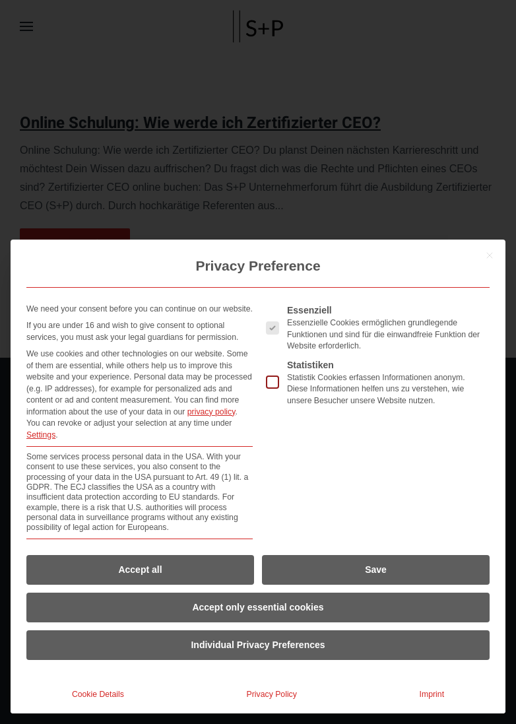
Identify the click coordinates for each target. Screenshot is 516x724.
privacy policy (211, 411)
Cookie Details (98, 694)
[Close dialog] (489, 255)
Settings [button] (40, 435)
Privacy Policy (272, 694)
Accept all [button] (140, 569)
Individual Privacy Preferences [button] (258, 645)
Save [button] (376, 569)
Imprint (432, 694)
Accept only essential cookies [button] (257, 607)
